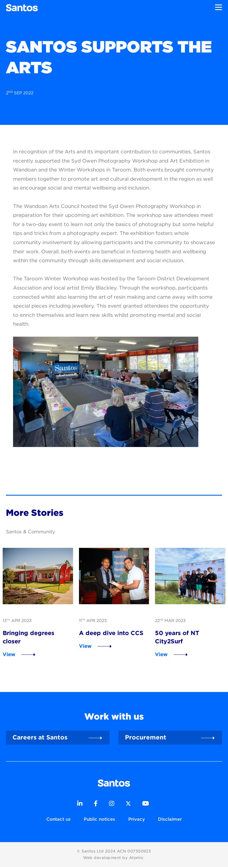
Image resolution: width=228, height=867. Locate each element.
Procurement (145, 737)
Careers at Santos (39, 737)
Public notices (99, 819)
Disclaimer (170, 819)
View (9, 654)
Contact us (58, 819)
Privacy (136, 819)
